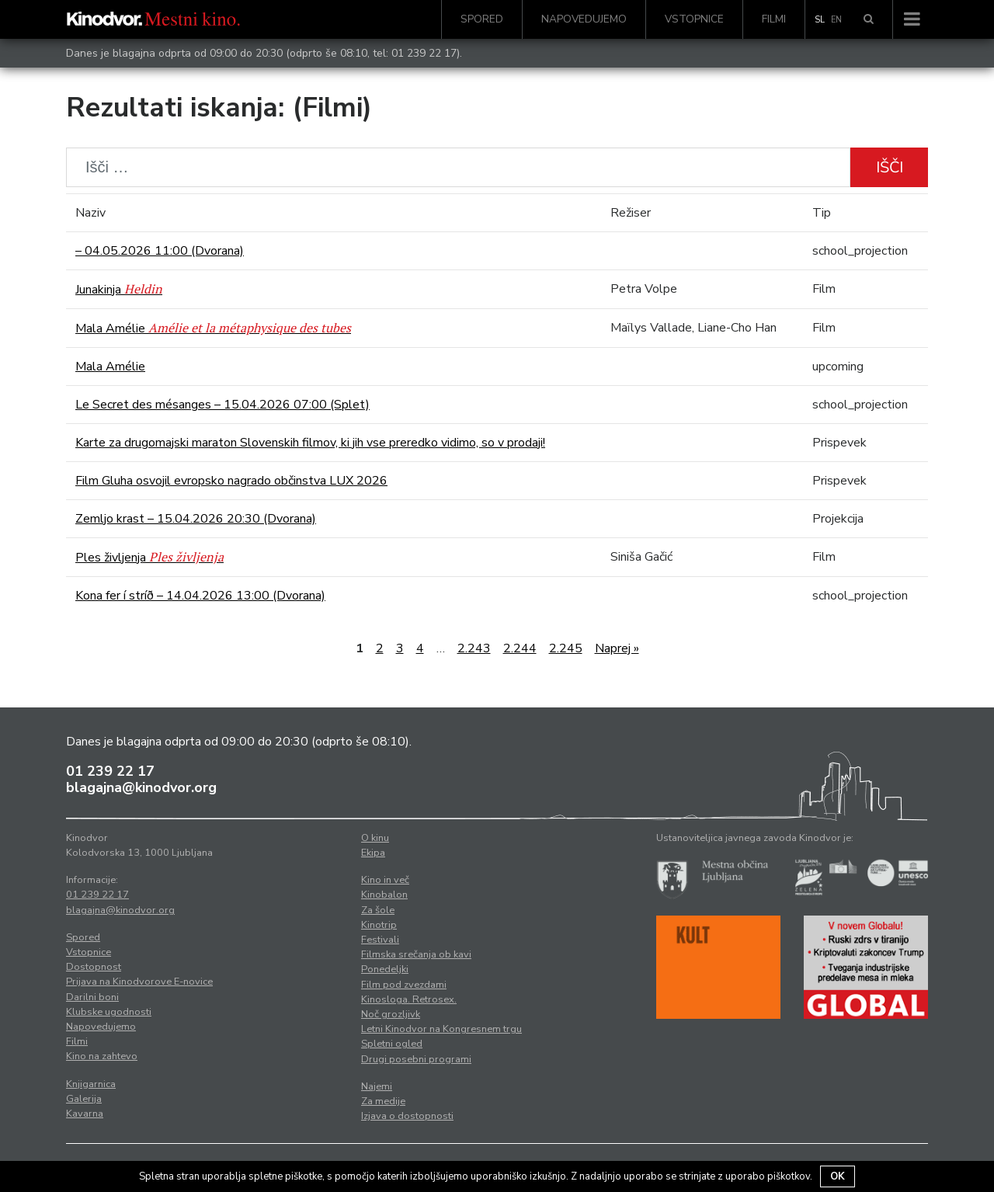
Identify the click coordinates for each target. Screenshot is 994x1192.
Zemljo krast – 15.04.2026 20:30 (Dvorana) (195, 518)
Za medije (383, 1101)
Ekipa (373, 853)
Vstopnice (694, 19)
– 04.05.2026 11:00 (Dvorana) (159, 250)
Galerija (84, 1099)
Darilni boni (92, 997)
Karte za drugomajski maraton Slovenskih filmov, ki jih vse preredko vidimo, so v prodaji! (310, 442)
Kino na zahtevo (101, 1056)
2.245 (565, 648)
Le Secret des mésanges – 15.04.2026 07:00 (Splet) (222, 404)
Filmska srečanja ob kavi (416, 954)
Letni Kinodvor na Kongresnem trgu (441, 1029)
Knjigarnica (91, 1084)
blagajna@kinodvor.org (141, 787)
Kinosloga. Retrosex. (409, 999)
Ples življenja (149, 557)
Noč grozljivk (390, 1014)
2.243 (474, 648)
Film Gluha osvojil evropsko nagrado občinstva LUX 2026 (231, 480)
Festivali (380, 940)
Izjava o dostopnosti (407, 1116)
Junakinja (118, 289)
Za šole (377, 910)
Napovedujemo (584, 19)
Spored (482, 19)
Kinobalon (384, 895)
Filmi (774, 19)
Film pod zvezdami (404, 985)
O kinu (375, 838)
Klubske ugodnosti (108, 1012)
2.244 (520, 648)
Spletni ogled (391, 1044)
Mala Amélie (213, 328)
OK (837, 1176)
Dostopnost (93, 967)
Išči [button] (889, 167)
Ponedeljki (384, 969)
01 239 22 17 (424, 53)
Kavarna (84, 1114)
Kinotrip (379, 925)
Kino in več (385, 880)
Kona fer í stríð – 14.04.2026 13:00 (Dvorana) (200, 595)
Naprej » (617, 648)
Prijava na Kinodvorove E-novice (139, 982)
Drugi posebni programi (416, 1059)
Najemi (376, 1086)
